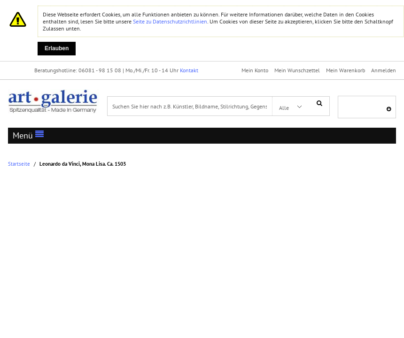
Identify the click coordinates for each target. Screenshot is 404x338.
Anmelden (383, 70)
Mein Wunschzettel (297, 70)
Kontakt (189, 70)
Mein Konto (254, 70)
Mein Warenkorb (345, 70)
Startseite (19, 164)
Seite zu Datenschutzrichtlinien (170, 21)
